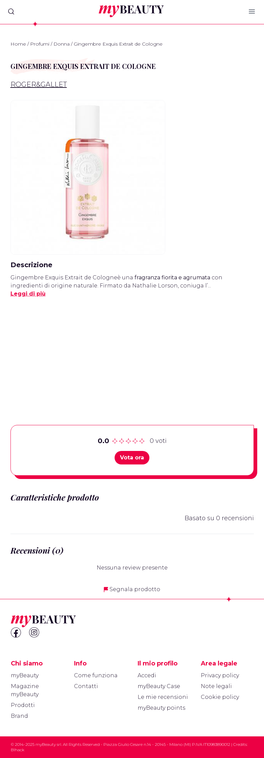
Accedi (147, 675)
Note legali (216, 686)
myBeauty (25, 675)
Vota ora (132, 457)
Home (18, 44)
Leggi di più (28, 293)
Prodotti (23, 705)
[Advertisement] (132, 350)
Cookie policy (220, 697)
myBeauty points (161, 708)
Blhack (17, 749)
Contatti (86, 686)
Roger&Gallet (38, 84)
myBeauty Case (159, 686)
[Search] (11, 11)
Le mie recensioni (163, 697)
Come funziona (96, 675)
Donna (61, 44)
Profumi (39, 44)
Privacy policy (220, 675)
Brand (19, 716)
